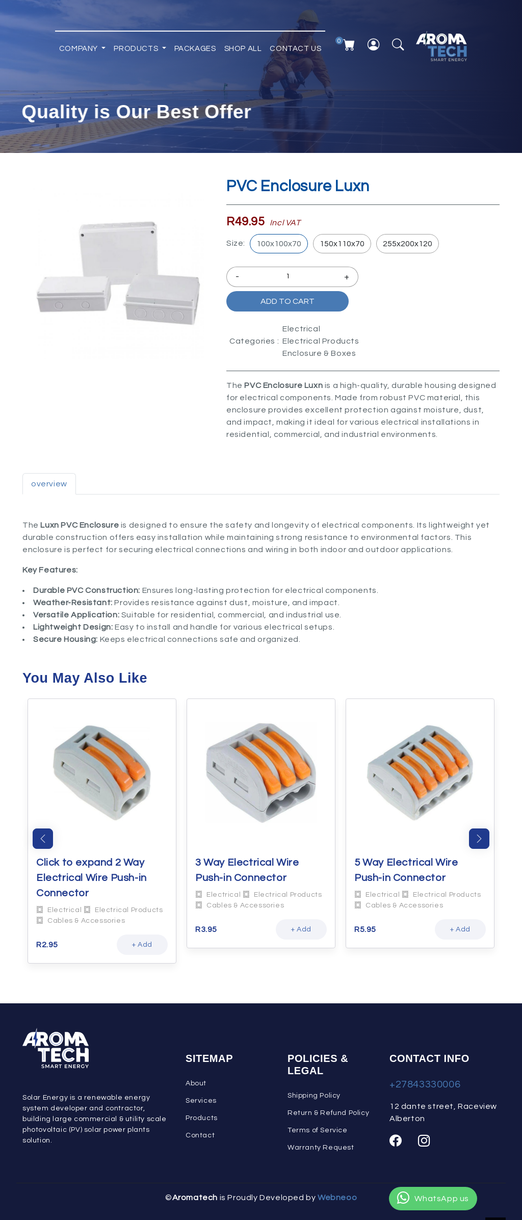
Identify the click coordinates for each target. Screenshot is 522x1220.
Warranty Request (321, 1147)
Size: (235, 243)
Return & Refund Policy (328, 1113)
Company (79, 45)
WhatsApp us (433, 1198)
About (196, 1083)
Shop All (243, 45)
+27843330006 (424, 1084)
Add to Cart (287, 301)
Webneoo (337, 1197)
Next (479, 838)
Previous (43, 838)
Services (201, 1100)
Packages (195, 45)
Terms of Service (318, 1130)
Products (137, 45)
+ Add (142, 944)
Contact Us (295, 45)
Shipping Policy (314, 1095)
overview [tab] (49, 484)
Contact (200, 1135)
